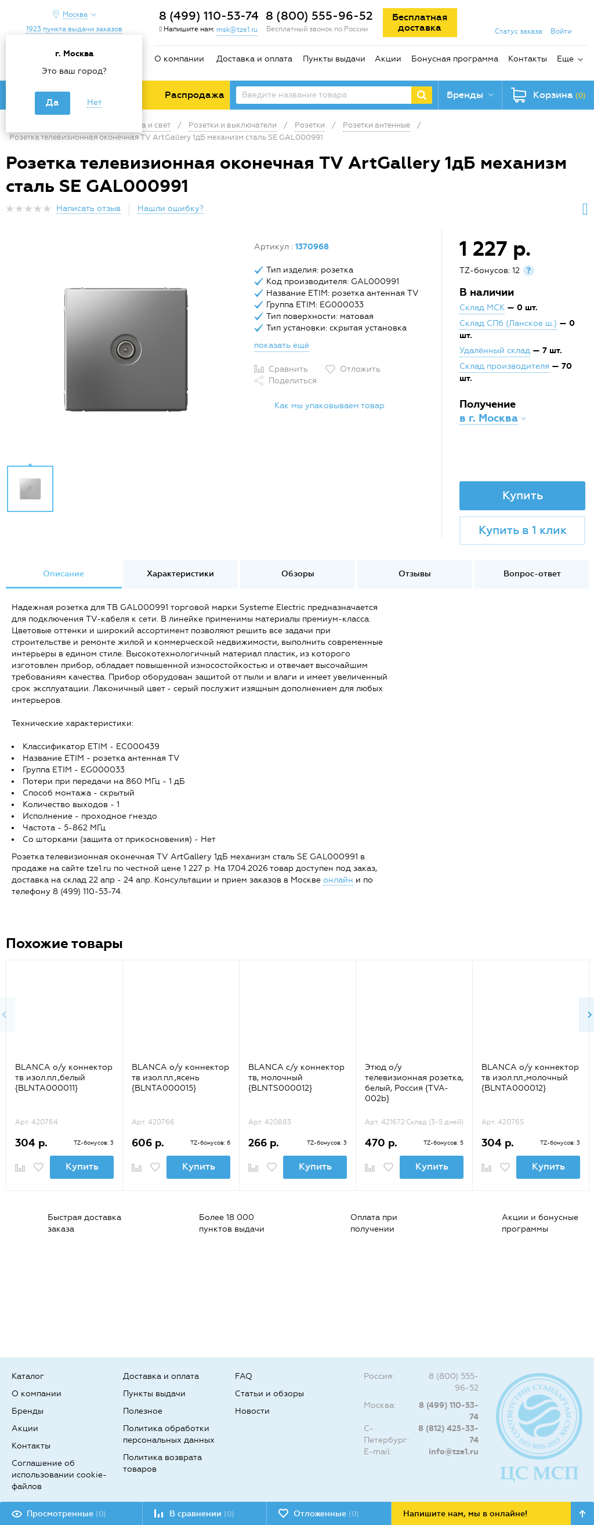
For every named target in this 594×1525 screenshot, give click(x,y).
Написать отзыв (88, 208)
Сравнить (288, 369)
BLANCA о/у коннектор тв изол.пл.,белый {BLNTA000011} (64, 1077)
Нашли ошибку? (170, 208)
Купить (522, 495)
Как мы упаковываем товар (329, 406)
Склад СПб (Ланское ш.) (508, 323)
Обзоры (297, 574)
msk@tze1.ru (237, 30)
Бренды (28, 1411)
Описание (63, 574)
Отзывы (415, 574)
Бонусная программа (454, 59)
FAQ (243, 1376)
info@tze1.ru (454, 1452)
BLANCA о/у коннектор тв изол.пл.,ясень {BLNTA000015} (180, 1077)
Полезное (142, 1411)
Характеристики (180, 574)
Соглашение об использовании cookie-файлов (59, 1474)
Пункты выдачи (334, 59)
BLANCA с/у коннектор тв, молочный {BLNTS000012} (296, 1077)
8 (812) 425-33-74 (448, 1434)
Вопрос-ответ (532, 574)
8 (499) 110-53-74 (209, 16)
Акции (388, 59)
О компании (179, 59)
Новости (252, 1411)
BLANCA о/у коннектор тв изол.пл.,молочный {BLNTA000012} (530, 1077)
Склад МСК (482, 308)
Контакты (527, 59)
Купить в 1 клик (523, 530)
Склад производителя (504, 366)
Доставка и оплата (254, 59)
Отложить (360, 369)
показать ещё (281, 345)
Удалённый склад (494, 350)
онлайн (338, 880)
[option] (125, 349)
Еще (565, 59)
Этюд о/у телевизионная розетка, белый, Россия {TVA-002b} (414, 1082)
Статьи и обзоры (269, 1394)
